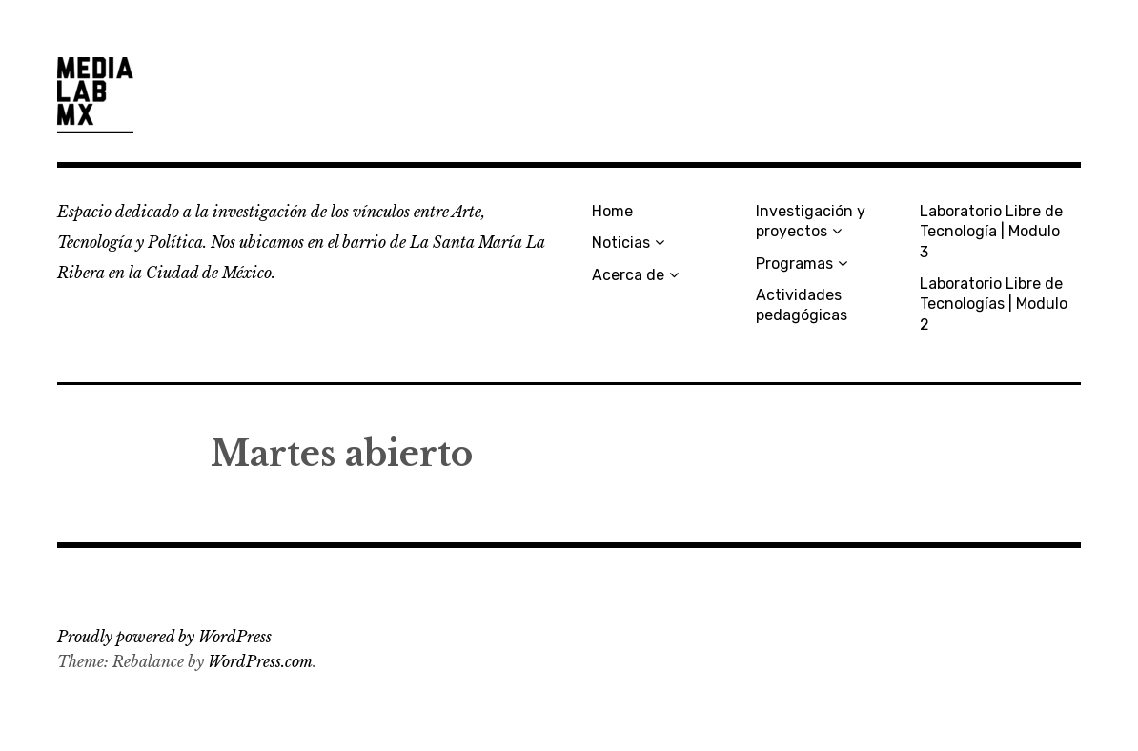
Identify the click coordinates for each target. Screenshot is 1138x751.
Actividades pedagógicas (801, 305)
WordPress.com (260, 661)
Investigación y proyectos (810, 221)
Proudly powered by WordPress (164, 636)
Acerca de (628, 275)
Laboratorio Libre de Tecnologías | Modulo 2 (993, 304)
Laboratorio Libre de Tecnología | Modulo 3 (991, 231)
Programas (794, 263)
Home (612, 211)
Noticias (621, 242)
